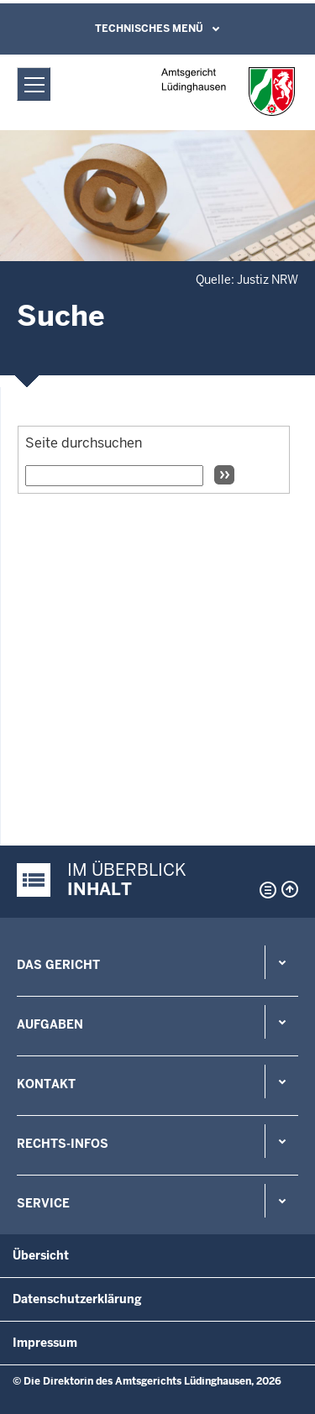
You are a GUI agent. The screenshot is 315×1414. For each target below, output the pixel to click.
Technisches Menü (149, 28)
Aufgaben (50, 1024)
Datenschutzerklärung (77, 1299)
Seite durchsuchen (83, 443)
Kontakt (46, 1084)
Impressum (45, 1342)
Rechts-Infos (62, 1143)
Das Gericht (58, 964)
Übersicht (41, 1255)
